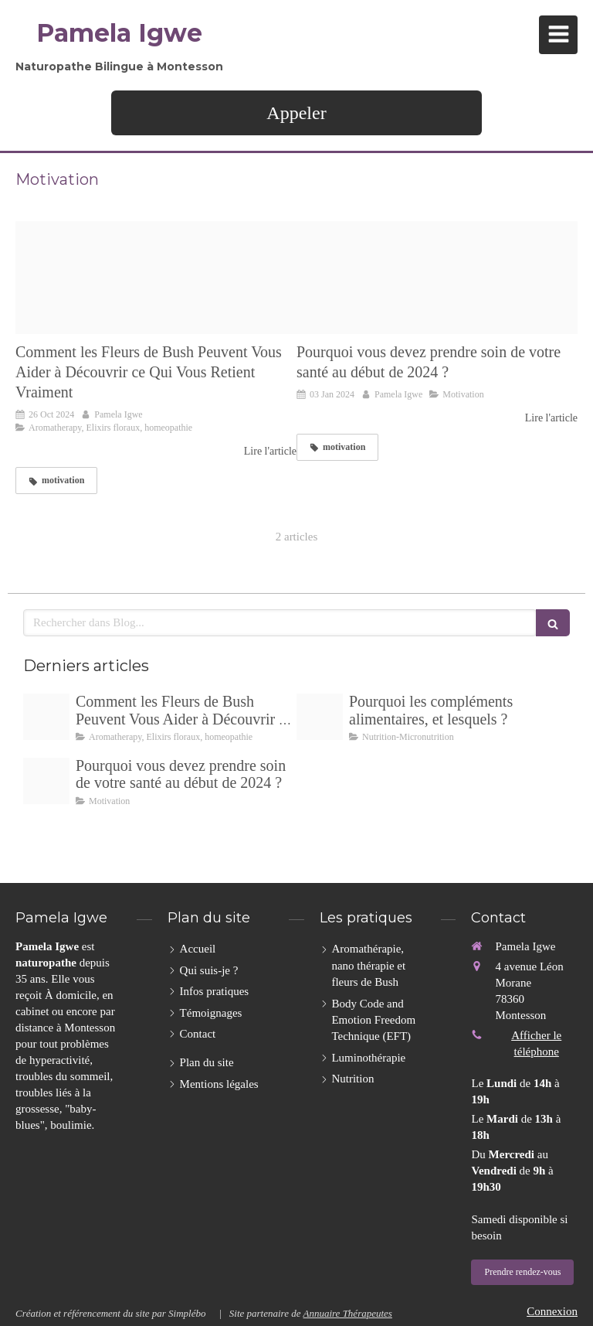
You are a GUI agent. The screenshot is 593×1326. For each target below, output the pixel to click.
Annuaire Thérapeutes (347, 1313)
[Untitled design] (319, 717)
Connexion (552, 1311)
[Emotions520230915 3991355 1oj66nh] (155, 277)
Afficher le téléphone (536, 1043)
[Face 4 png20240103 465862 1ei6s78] (437, 277)
